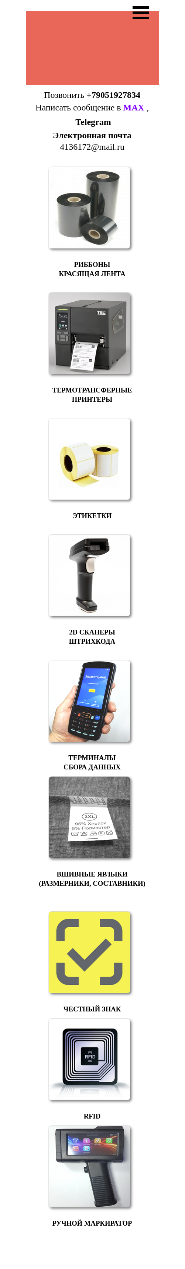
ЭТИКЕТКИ (92, 516)
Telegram (93, 122)
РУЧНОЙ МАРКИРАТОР (92, 1223)
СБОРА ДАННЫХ (92, 767)
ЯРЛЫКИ (112, 874)
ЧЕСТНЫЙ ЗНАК (92, 1009)
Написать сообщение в (89, 107)
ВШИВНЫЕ (75, 874)
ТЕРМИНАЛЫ (92, 758)
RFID (92, 1116)
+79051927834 (113, 95)
